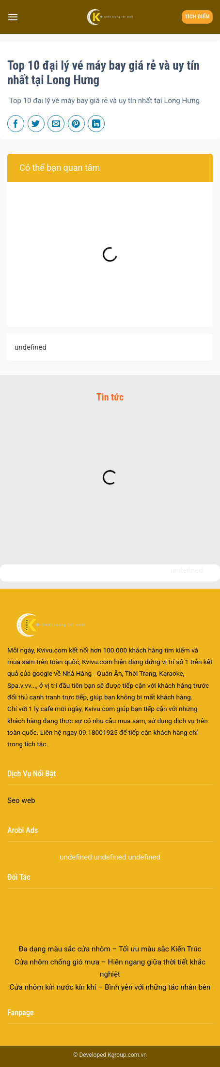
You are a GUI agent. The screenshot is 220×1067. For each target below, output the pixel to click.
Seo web (21, 800)
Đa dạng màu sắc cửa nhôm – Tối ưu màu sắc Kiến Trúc (109, 964)
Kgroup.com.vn (127, 1055)
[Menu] (12, 17)
